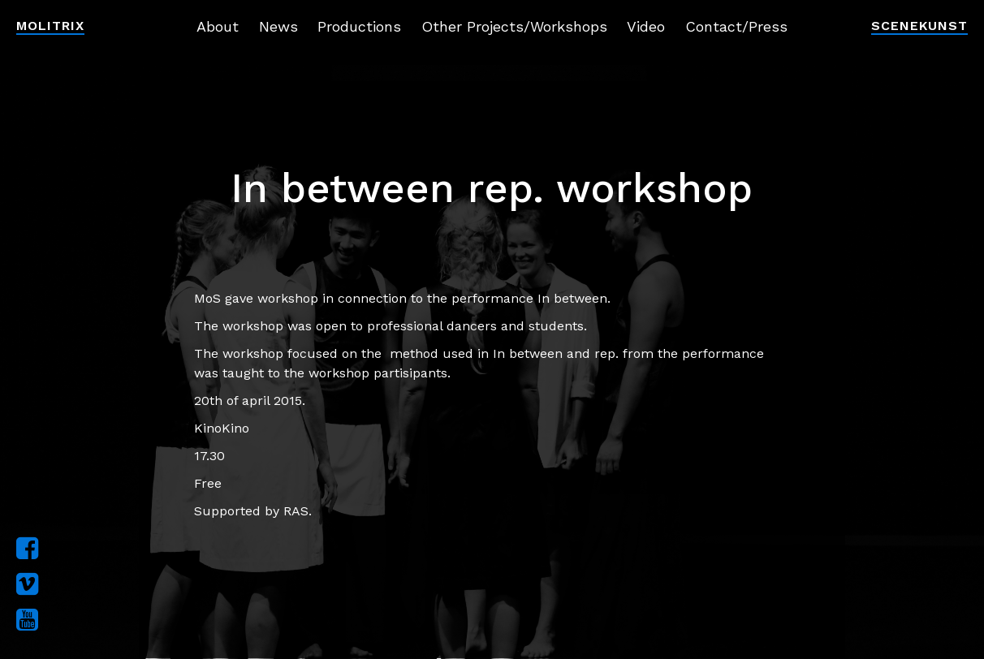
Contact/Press (736, 26)
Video (646, 26)
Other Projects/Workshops (514, 26)
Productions (359, 26)
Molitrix (50, 25)
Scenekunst (919, 25)
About (217, 26)
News (278, 26)
